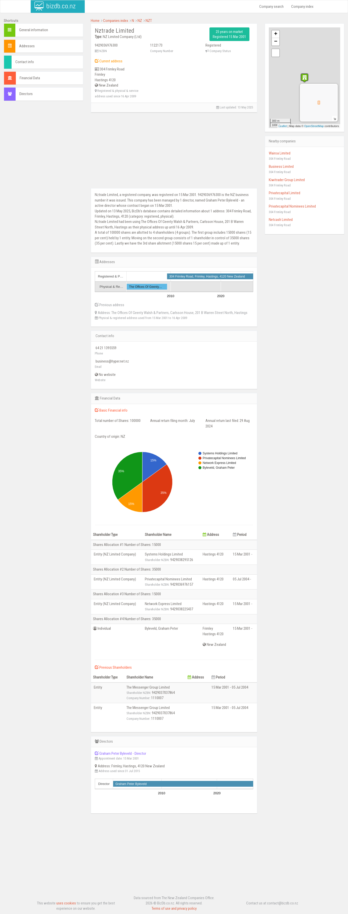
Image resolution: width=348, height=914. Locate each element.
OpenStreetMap (314, 126)
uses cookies (66, 903)
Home (95, 20)
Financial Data (30, 78)
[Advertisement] (43, 137)
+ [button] (275, 34)
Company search (271, 6)
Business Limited (281, 166)
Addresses (27, 46)
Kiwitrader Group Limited (287, 180)
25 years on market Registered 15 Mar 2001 (229, 34)
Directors (26, 94)
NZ (140, 20)
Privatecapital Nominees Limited (292, 206)
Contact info (24, 62)
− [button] (275, 42)
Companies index (115, 20)
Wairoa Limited (279, 153)
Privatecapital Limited (284, 193)
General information (33, 30)
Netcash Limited (281, 219)
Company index (302, 6)
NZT (149, 20)
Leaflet (283, 126)
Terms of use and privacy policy (174, 908)
